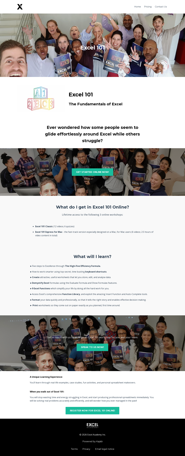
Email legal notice (104, 449)
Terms (74, 449)
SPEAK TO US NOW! (92, 347)
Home (137, 6)
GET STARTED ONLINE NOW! (92, 172)
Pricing (148, 6)
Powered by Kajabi (92, 441)
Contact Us (161, 6)
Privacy (86, 449)
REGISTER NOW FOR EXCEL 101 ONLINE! (92, 410)
